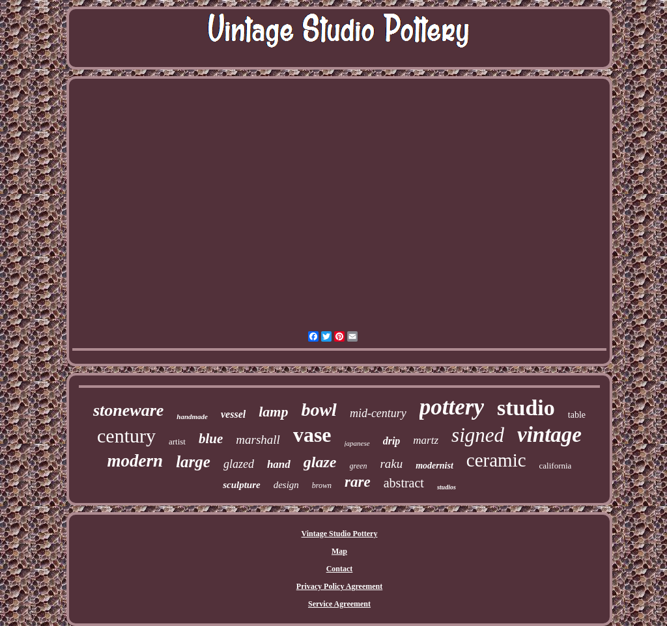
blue (211, 438)
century (126, 435)
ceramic (496, 460)
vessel (233, 414)
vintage (549, 434)
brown (322, 485)
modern (135, 460)
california (555, 465)
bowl (318, 410)
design (286, 485)
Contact (339, 568)
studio (526, 408)
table (577, 415)
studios (446, 487)
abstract (404, 483)
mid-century (378, 413)
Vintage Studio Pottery (340, 533)
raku (391, 463)
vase (312, 434)
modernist (434, 465)
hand (279, 464)
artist (177, 441)
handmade (192, 416)
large (193, 461)
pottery (451, 407)
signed (477, 435)
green (358, 465)
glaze (320, 462)
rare (358, 482)
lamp (273, 411)
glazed (238, 463)
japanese (357, 443)
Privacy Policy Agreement (339, 586)
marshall (258, 439)
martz (425, 440)
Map (339, 551)
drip (392, 440)
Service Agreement (339, 603)
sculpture (242, 485)
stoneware (128, 410)
